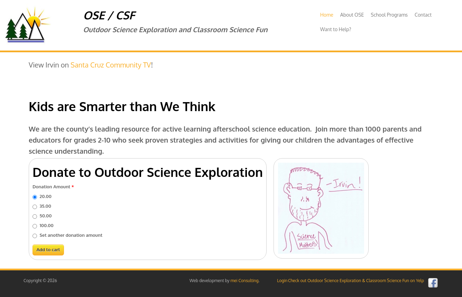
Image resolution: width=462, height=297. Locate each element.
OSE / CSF (109, 15)
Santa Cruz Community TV (111, 64)
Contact (423, 15)
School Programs (389, 15)
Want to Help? (335, 29)
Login (282, 280)
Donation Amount (53, 186)
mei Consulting (245, 280)
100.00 (47, 225)
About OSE (352, 15)
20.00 (46, 196)
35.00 (46, 206)
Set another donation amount (71, 235)
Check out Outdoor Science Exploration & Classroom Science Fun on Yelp (356, 280)
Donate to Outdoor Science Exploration (148, 172)
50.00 (46, 215)
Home (326, 15)
